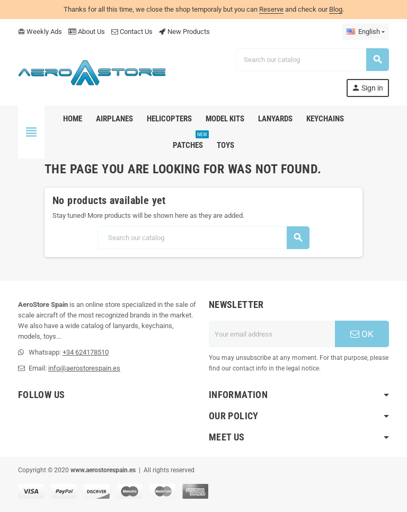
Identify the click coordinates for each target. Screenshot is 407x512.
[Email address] (272, 334)
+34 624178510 (86, 352)
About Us (86, 32)
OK (362, 334)
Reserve (271, 9)
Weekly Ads (40, 32)
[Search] (312, 59)
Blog (335, 9)
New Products (184, 32)
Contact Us (132, 32)
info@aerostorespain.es (84, 368)
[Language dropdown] (365, 32)
